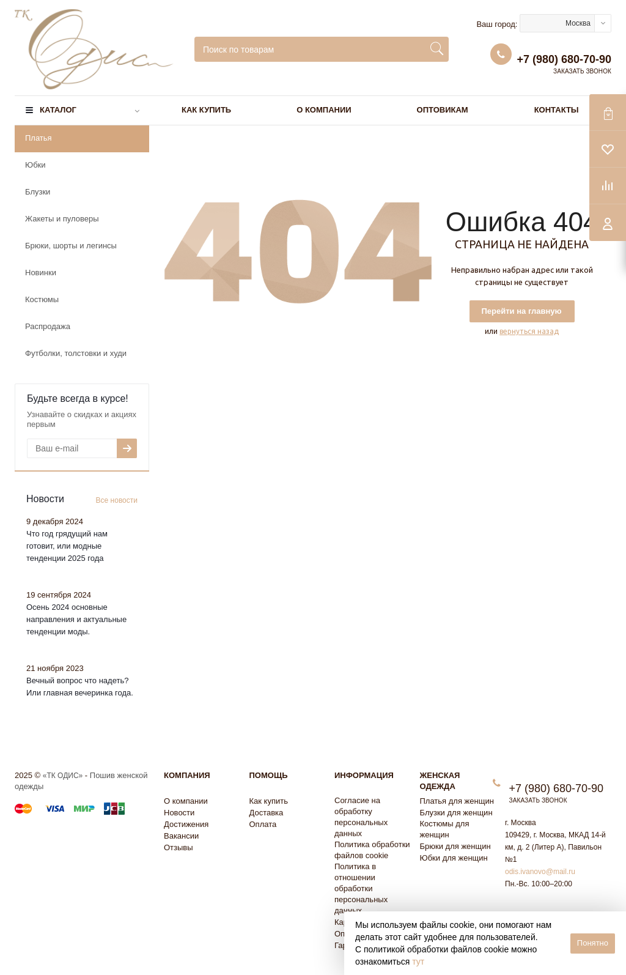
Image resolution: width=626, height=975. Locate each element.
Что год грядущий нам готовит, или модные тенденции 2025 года (67, 546)
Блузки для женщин (456, 812)
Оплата (263, 824)
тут (418, 961)
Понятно (592, 942)
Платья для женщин (457, 801)
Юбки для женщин (454, 857)
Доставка (266, 812)
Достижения (186, 824)
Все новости (117, 500)
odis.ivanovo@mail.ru (540, 871)
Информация (364, 775)
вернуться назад (529, 331)
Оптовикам (442, 109)
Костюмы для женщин (445, 829)
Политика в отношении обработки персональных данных (361, 888)
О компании (323, 109)
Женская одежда (440, 781)
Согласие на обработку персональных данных (361, 817)
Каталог (58, 109)
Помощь (268, 775)
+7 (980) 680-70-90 (564, 59)
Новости (179, 812)
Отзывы (178, 847)
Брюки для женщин (455, 846)
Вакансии (181, 835)
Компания (187, 775)
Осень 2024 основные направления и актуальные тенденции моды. (76, 619)
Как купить (206, 109)
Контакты (556, 109)
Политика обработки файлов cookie (372, 850)
